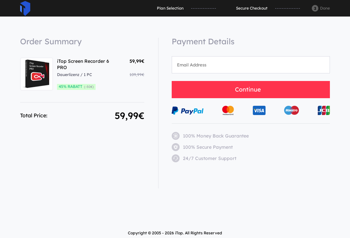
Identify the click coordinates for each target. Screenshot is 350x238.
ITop (25, 8)
